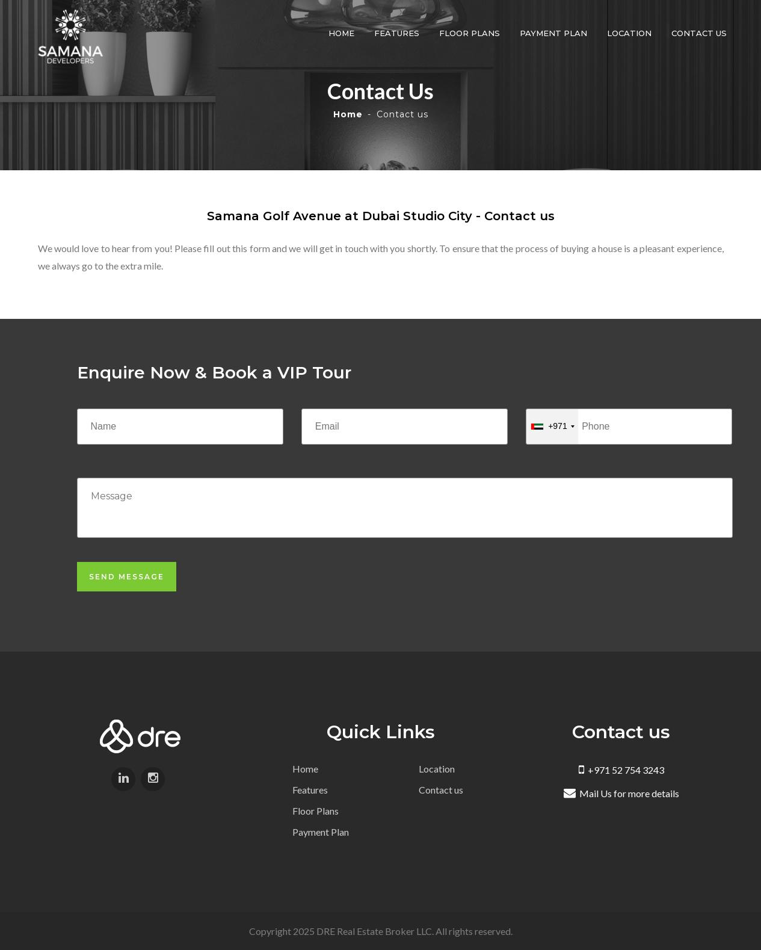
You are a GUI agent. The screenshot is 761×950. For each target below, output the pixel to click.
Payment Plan (554, 33)
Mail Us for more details (621, 793)
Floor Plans (470, 33)
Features (398, 33)
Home (343, 33)
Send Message (126, 576)
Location (630, 33)
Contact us (700, 33)
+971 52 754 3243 (621, 770)
